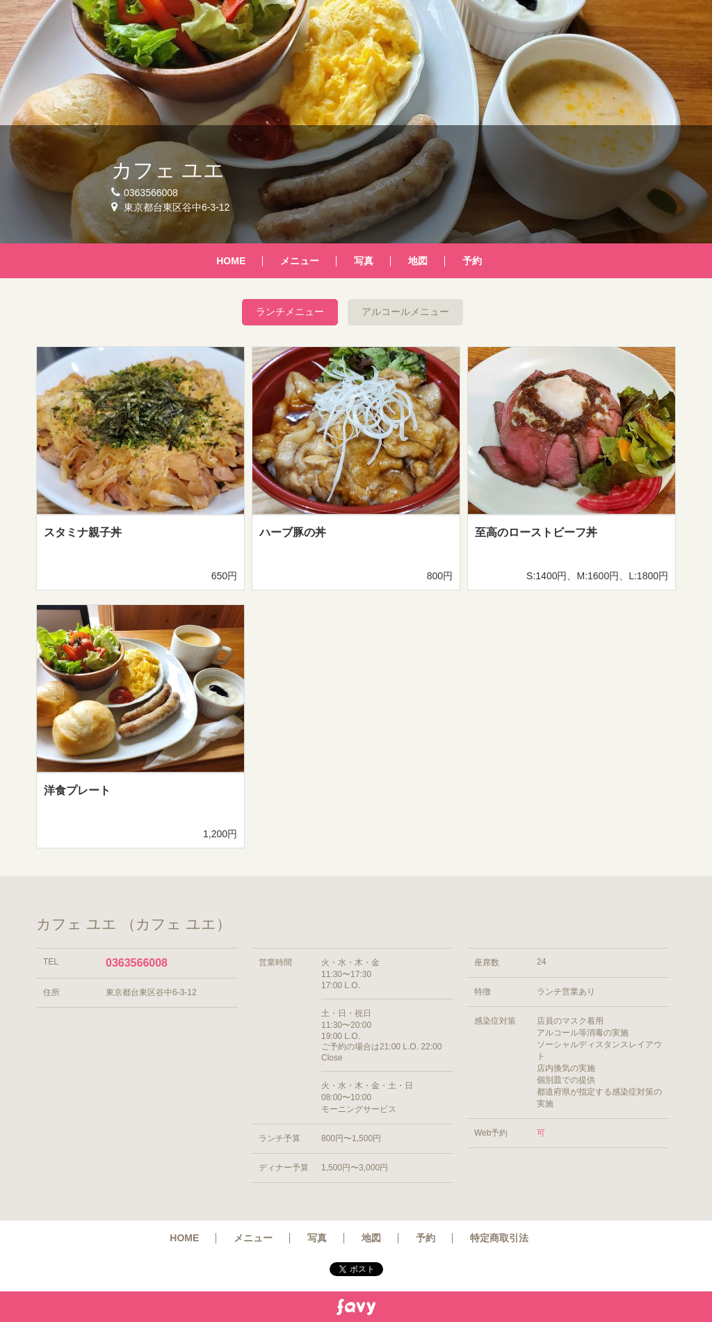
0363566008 (137, 963)
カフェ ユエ (168, 170)
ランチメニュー (290, 311)
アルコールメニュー (405, 311)
